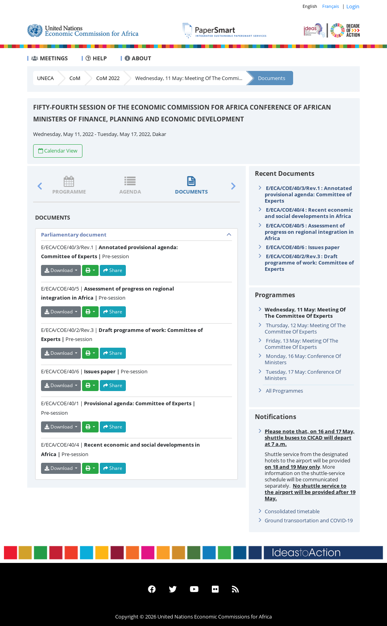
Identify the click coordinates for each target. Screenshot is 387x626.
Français (330, 6)
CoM (74, 78)
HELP (96, 58)
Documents (271, 78)
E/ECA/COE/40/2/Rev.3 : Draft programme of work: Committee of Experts (309, 262)
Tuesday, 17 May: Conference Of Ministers (303, 375)
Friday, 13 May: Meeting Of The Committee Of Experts (301, 343)
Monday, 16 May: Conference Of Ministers (303, 359)
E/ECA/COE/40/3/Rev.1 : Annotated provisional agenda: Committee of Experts (308, 194)
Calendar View (57, 150)
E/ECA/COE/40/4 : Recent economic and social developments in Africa (309, 213)
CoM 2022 (108, 78)
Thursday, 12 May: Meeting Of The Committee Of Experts (305, 328)
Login (352, 6)
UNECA (45, 78)
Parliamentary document (74, 234)
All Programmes (284, 390)
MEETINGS (49, 58)
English (310, 6)
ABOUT (138, 58)
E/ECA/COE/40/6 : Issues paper (303, 247)
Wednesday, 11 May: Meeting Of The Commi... (188, 78)
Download (59, 270)
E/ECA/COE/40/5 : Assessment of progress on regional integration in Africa (309, 232)
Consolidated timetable (292, 511)
